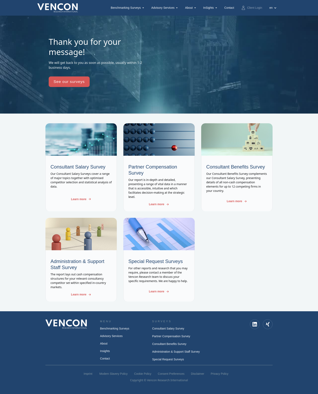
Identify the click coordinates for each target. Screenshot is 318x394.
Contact (105, 358)
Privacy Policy (219, 373)
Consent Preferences (171, 373)
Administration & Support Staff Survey (176, 351)
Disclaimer (197, 373)
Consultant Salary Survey (168, 328)
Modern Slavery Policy (113, 373)
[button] (127, 8)
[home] (57, 7)
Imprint (88, 373)
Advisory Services (162, 7)
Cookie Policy (142, 373)
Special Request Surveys (168, 359)
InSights (208, 7)
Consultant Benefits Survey (169, 344)
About (189, 7)
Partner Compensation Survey (171, 336)
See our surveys (69, 81)
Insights (105, 351)
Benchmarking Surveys (126, 7)
